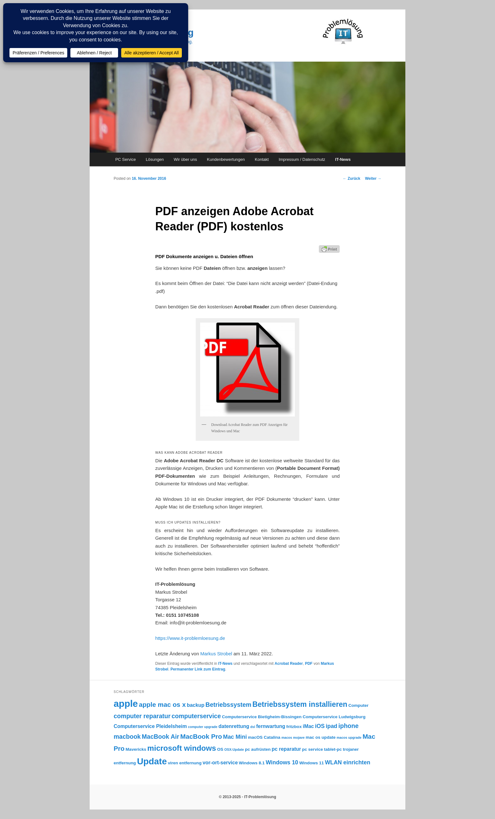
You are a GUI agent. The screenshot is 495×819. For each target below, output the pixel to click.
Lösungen (155, 159)
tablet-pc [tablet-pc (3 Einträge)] (333, 749)
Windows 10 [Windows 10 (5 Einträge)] (282, 762)
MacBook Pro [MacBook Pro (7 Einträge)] (201, 736)
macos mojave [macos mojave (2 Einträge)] (292, 737)
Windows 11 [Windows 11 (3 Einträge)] (311, 763)
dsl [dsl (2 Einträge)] (252, 727)
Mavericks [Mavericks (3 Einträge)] (136, 749)
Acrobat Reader (289, 663)
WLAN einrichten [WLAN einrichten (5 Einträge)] (347, 762)
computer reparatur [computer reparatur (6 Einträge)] (142, 716)
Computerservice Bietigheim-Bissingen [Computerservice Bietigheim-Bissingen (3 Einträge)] (261, 716)
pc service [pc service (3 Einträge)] (312, 749)
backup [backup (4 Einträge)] (196, 705)
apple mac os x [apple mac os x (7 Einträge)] (162, 704)
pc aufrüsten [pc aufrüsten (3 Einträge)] (258, 749)
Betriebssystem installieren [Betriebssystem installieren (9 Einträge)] (300, 704)
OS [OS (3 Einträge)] (220, 749)
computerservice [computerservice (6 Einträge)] (196, 716)
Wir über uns (185, 159)
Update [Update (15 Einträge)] (152, 761)
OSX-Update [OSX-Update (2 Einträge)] (234, 749)
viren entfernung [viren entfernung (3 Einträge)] (185, 763)
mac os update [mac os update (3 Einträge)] (321, 737)
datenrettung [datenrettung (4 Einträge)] (233, 726)
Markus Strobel (216, 653)
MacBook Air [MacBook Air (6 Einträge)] (160, 736)
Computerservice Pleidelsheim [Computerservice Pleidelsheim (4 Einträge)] (150, 726)
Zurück (351, 178)
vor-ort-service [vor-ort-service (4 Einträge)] (220, 762)
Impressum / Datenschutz (302, 159)
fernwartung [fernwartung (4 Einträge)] (270, 726)
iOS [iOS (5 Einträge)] (320, 726)
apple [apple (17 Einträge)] (126, 703)
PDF (309, 663)
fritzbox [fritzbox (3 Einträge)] (294, 726)
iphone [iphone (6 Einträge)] (348, 725)
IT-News (343, 159)
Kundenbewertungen (226, 159)
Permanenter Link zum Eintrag (197, 669)
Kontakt (262, 159)
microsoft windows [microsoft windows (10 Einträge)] (181, 748)
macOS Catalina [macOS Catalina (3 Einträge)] (264, 737)
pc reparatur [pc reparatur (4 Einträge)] (286, 749)
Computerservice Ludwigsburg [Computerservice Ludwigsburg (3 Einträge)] (334, 716)
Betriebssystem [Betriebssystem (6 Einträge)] (228, 704)
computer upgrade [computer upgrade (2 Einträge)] (203, 727)
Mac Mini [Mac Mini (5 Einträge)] (235, 737)
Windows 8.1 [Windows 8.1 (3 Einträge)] (252, 763)
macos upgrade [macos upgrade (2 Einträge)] (349, 737)
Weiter (373, 178)
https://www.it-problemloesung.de (190, 638)
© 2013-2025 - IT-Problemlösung (247, 797)
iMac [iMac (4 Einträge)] (308, 726)
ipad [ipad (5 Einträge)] (331, 726)
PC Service (125, 159)
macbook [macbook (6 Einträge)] (127, 736)
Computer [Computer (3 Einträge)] (358, 705)
